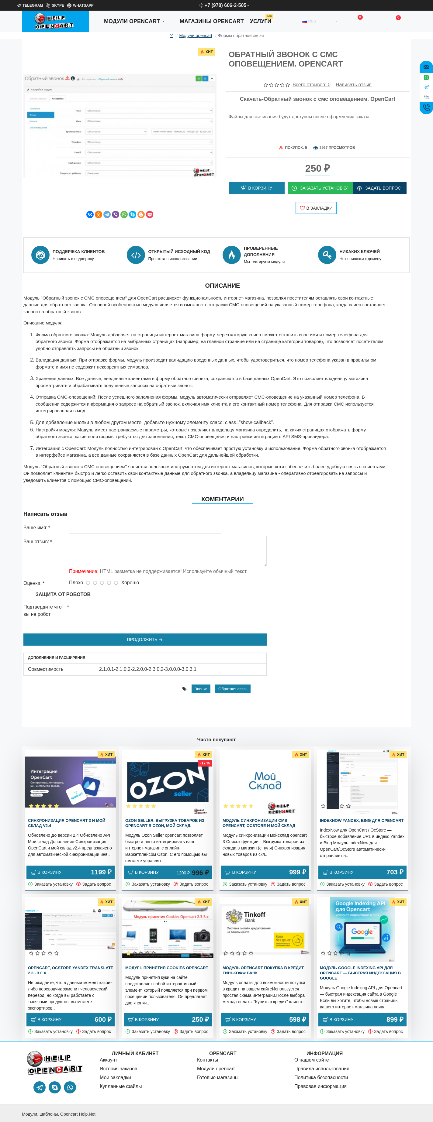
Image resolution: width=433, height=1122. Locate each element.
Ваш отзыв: (36, 530)
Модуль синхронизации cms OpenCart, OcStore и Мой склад (259, 823)
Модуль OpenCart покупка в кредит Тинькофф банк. (263, 970)
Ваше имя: (35, 516)
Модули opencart (195, 35)
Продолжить (142, 628)
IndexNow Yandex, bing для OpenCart (362, 820)
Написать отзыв (354, 84)
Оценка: (32, 571)
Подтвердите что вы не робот (42, 599)
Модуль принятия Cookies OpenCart (166, 968)
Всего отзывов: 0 (312, 84)
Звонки (201, 669)
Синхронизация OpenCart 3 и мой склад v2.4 (66, 823)
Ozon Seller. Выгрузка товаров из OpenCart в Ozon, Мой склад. (164, 823)
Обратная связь (233, 669)
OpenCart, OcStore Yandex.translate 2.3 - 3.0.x (70, 970)
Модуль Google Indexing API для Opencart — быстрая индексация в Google (360, 973)
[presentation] (111, 601)
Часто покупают (216, 739)
